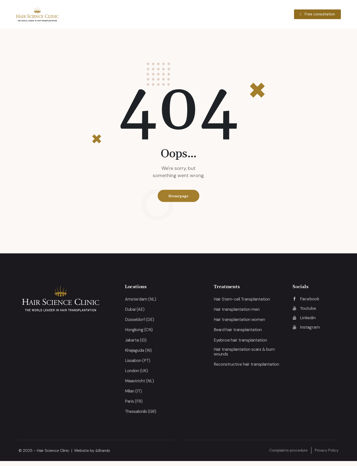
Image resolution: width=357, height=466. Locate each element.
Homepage (178, 196)
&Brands (103, 455)
